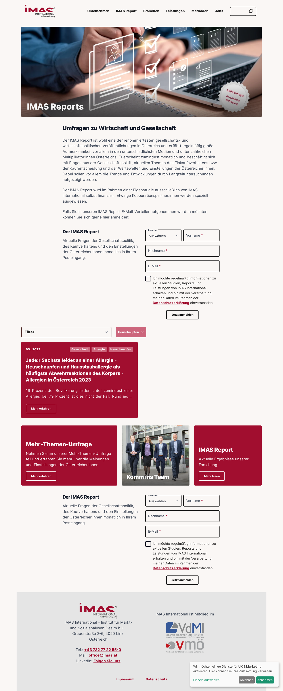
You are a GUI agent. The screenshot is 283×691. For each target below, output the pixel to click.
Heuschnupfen (131, 332)
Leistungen (175, 11)
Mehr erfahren (41, 408)
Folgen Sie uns (107, 661)
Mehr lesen (212, 476)
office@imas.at (103, 655)
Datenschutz (156, 679)
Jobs (219, 11)
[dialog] (234, 674)
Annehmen (265, 680)
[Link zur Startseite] (40, 11)
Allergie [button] (99, 349)
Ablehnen (246, 680)
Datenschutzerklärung (171, 303)
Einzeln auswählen (206, 680)
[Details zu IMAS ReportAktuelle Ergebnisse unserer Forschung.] (228, 455)
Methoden (199, 11)
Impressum (125, 679)
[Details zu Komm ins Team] (155, 455)
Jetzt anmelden (182, 314)
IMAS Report (126, 11)
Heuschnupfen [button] (120, 349)
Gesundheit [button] (79, 349)
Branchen (151, 11)
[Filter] (66, 332)
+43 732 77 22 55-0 (102, 649)
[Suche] (238, 11)
